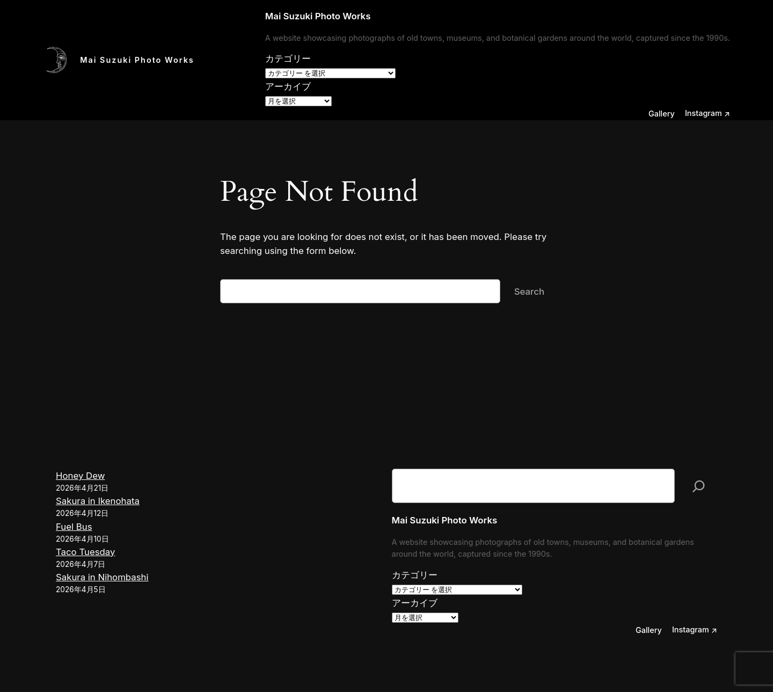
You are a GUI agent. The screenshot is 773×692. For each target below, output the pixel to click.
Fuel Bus (74, 526)
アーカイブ (288, 86)
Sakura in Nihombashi (102, 577)
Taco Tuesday (85, 552)
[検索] (698, 486)
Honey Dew (80, 475)
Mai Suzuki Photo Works (137, 59)
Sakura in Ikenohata (98, 501)
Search (529, 291)
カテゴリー (288, 58)
